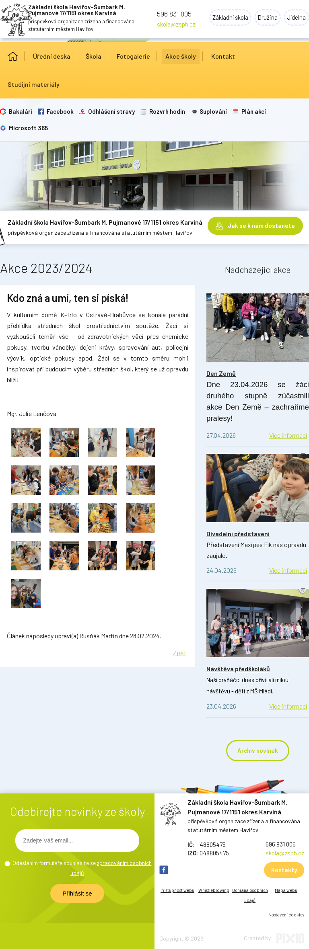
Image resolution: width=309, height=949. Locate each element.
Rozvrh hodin (167, 111)
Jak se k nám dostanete (261, 225)
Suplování (213, 111)
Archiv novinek (257, 750)
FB (163, 869)
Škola (93, 56)
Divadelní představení (238, 533)
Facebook (60, 111)
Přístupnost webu (177, 890)
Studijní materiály (34, 84)
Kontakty (284, 869)
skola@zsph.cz (176, 24)
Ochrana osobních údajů (250, 895)
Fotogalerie (133, 56)
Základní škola (230, 17)
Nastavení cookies (286, 914)
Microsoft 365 (28, 127)
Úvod (12, 56)
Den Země (221, 373)
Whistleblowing (213, 890)
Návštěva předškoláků (238, 668)
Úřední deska (51, 56)
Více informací (288, 435)
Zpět (179, 652)
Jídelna (296, 17)
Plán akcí (253, 111)
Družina (268, 17)
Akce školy (180, 56)
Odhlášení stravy (111, 111)
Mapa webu (286, 890)
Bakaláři (20, 111)
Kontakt (223, 56)
